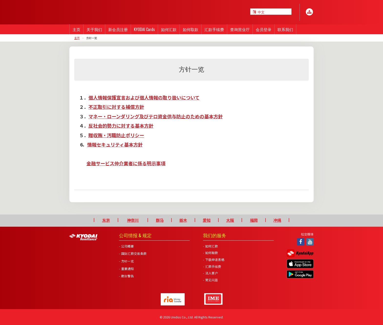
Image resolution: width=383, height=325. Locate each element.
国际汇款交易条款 (134, 253)
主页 (77, 38)
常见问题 (211, 280)
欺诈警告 (127, 276)
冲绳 (277, 220)
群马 (160, 220)
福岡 (254, 220)
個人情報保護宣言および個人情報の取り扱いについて (144, 97)
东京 (106, 220)
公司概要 (127, 246)
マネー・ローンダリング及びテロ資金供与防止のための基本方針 (155, 116)
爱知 (207, 220)
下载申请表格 (214, 259)
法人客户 (211, 273)
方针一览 (127, 261)
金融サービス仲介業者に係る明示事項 (125, 163)
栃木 (183, 220)
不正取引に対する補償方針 (116, 106)
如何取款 (211, 252)
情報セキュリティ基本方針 (115, 144)
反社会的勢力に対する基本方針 (120, 125)
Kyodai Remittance (83, 237)
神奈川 (133, 220)
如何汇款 (211, 246)
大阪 (230, 220)
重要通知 (127, 268)
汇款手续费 (213, 266)
